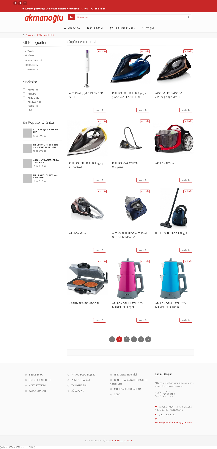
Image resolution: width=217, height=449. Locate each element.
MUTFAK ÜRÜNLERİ (32, 60)
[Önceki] (112, 339)
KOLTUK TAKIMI (35, 385)
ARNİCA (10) (32, 101)
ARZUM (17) (31, 97)
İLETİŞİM (147, 28)
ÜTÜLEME (28, 51)
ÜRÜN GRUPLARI (121, 28)
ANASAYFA (71, 28)
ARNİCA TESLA (164, 163)
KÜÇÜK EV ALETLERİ (45, 35)
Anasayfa (29, 35)
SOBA (115, 394)
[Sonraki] (148, 339)
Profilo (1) (30, 105)
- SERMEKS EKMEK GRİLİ (85, 303)
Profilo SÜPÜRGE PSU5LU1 (172, 233)
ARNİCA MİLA (77, 233)
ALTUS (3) (30, 89)
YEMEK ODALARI (79, 380)
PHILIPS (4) (31, 93)
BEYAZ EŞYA (33, 374)
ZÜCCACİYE (76, 390)
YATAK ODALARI (35, 390)
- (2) (27, 110)
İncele (100, 110)
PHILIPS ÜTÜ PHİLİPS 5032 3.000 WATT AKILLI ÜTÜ (45, 146)
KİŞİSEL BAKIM (30, 65)
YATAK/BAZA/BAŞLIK (81, 374)
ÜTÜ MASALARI (30, 70)
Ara (71, 17)
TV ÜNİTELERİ (77, 385)
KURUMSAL (94, 28)
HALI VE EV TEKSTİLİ (123, 374)
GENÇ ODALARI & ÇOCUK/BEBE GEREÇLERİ (129, 382)
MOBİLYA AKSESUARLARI (125, 389)
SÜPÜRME (28, 55)
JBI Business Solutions (121, 440)
